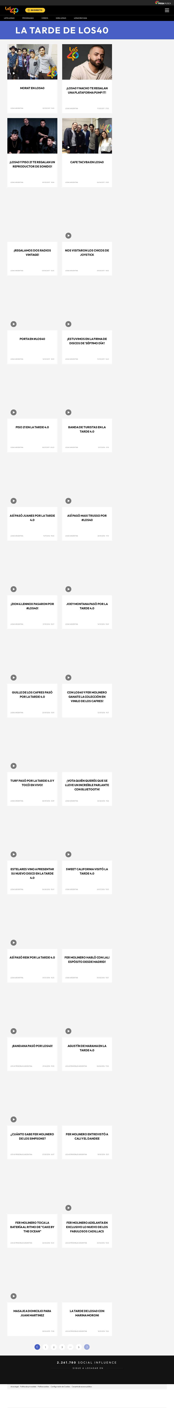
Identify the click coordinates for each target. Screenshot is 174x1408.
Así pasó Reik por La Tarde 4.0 (32, 957)
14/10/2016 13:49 (103, 624)
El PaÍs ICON (93, 1403)
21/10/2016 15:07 (48, 624)
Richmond (48, 1403)
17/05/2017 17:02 (103, 108)
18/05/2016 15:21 (103, 1154)
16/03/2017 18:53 (48, 359)
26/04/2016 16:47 (48, 1243)
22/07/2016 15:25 (103, 889)
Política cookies (43, 1386)
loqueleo (121, 1403)
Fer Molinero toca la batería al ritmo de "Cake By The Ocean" (32, 1227)
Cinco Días (94, 1398)
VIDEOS (45, 18)
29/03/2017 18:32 (103, 270)
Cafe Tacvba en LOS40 (87, 162)
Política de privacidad (28, 1386)
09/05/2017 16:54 (48, 182)
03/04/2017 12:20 (48, 270)
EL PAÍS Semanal (117, 1398)
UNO (72, 1398)
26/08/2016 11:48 (103, 801)
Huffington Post (54, 1398)
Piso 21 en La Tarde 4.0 (32, 427)
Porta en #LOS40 (32, 339)
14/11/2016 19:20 (48, 536)
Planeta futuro (129, 1398)
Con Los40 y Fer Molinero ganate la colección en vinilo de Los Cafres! (87, 697)
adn (132, 1394)
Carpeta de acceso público (82, 1386)
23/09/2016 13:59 (48, 712)
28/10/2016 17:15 (103, 536)
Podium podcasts (79, 1403)
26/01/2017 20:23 (48, 447)
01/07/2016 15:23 (48, 977)
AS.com (121, 1394)
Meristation (136, 1403)
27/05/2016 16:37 (48, 1154)
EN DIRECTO (36, 10)
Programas (28, 18)
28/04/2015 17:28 (48, 1331)
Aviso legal (15, 1386)
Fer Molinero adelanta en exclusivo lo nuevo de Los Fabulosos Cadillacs (87, 1227)
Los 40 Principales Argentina (21, 1066)
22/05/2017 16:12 (48, 108)
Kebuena (140, 1398)
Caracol (143, 1394)
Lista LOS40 (9, 18)
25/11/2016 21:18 (103, 447)
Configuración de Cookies (60, 1386)
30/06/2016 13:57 (103, 977)
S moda (107, 1403)
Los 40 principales (66, 1394)
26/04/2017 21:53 (103, 182)
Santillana (81, 1394)
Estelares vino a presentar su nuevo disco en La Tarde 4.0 (32, 873)
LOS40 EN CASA (80, 18)
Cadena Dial (106, 1398)
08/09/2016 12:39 (48, 801)
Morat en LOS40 (32, 88)
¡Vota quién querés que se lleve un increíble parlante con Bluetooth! (87, 785)
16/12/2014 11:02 (103, 1331)
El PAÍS (50, 1394)
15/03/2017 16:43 (103, 359)
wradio (81, 1398)
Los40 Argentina (17, 108)
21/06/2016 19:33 (48, 1066)
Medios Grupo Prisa (22, 1404)
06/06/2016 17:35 (103, 1066)
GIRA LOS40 (61, 18)
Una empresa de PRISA (22, 1396)
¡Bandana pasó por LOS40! (32, 1046)
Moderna (64, 1403)
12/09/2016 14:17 (103, 712)
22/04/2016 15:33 (103, 1243)
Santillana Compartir (98, 1394)
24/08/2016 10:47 (48, 889)
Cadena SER (111, 1394)
